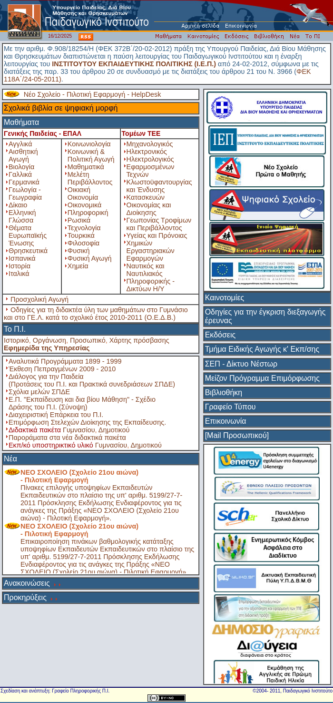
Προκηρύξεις (25, 597)
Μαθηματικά (86, 167)
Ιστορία (19, 266)
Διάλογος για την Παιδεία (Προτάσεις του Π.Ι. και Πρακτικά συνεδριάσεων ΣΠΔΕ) (92, 380)
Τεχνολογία (84, 228)
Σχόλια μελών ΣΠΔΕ (39, 392)
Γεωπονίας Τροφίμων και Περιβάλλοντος (159, 224)
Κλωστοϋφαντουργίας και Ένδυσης (159, 186)
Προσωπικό (88, 340)
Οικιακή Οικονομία (83, 193)
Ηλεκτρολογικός (150, 159)
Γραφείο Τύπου (230, 407)
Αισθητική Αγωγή (23, 155)
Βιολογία (21, 167)
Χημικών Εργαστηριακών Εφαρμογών (151, 250)
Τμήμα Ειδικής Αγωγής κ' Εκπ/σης (262, 349)
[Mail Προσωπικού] (237, 435)
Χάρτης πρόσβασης (139, 340)
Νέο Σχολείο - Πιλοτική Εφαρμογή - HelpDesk (92, 94)
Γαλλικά (20, 174)
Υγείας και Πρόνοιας (157, 235)
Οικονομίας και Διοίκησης (149, 208)
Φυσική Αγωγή (90, 258)
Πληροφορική (88, 212)
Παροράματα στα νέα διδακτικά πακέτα (67, 437)
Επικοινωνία (225, 421)
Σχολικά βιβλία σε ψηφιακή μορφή (61, 108)
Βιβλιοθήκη (224, 392)
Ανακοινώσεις (27, 583)
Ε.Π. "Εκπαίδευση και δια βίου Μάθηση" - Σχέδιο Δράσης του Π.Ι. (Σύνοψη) (82, 403)
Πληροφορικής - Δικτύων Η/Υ (151, 285)
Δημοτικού (113, 430)
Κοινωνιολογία (89, 144)
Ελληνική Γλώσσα (22, 216)
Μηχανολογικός (150, 144)
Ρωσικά (79, 220)
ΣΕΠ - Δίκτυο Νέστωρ (241, 364)
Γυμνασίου (79, 430)
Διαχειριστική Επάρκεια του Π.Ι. (56, 414)
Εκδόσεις (220, 335)
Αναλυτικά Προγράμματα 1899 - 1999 (65, 361)
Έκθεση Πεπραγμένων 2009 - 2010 (62, 369)
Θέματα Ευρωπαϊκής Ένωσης (28, 235)
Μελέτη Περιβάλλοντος (90, 178)
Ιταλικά (19, 273)
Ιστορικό (16, 340)
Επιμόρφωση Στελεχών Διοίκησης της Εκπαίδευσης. (87, 422)
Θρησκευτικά (28, 251)
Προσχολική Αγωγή (39, 299)
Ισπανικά (22, 258)
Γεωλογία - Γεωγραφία (25, 193)
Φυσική (79, 251)
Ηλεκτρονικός (147, 151)
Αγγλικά (20, 144)
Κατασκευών (146, 197)
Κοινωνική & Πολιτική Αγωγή (91, 155)
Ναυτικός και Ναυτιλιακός (146, 269)
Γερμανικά (24, 182)
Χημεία (78, 266)
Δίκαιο (18, 205)
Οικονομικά (84, 205)
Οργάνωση (49, 340)
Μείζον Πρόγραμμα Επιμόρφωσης (262, 378)
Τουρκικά (81, 235)
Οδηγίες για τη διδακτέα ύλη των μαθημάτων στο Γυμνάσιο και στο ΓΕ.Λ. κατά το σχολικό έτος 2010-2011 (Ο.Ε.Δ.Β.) (96, 313)
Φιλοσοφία (83, 243)
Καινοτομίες (225, 298)
